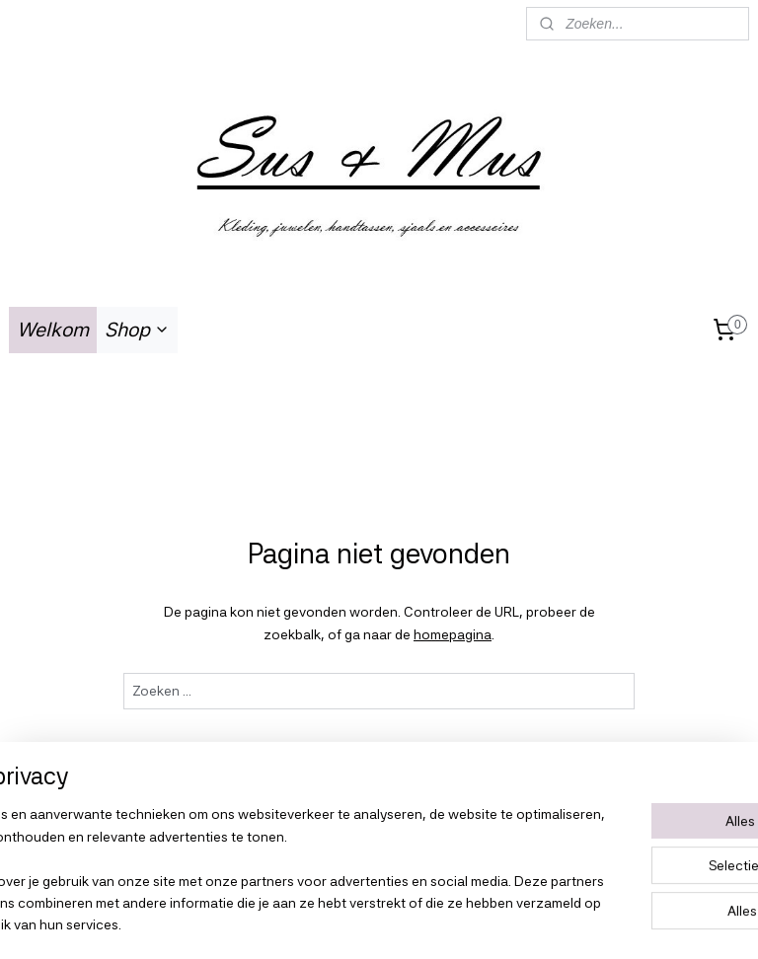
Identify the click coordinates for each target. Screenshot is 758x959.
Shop (137, 329)
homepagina (453, 634)
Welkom (53, 329)
